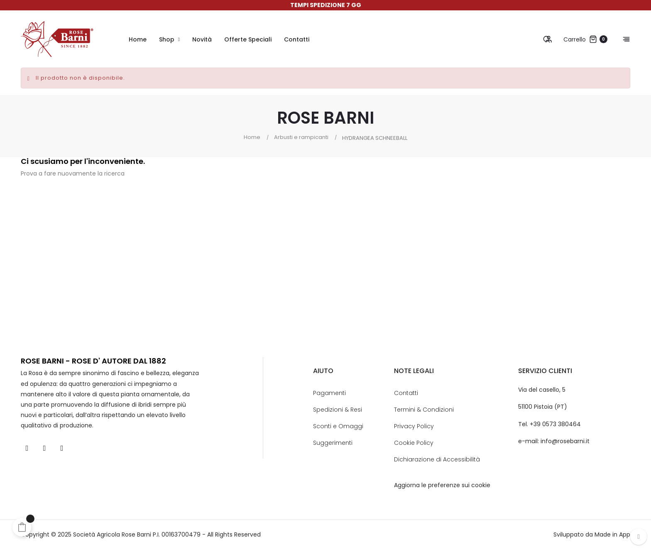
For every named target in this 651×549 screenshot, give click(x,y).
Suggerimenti (332, 443)
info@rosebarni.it (565, 441)
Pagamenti (329, 393)
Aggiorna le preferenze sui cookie (442, 485)
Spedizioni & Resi (337, 409)
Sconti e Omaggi (338, 426)
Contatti (406, 393)
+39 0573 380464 (555, 424)
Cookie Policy (413, 443)
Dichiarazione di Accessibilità (437, 459)
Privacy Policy (414, 426)
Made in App (612, 534)
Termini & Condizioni (424, 409)
